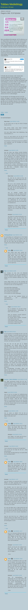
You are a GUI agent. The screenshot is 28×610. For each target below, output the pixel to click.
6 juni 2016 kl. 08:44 (12, 392)
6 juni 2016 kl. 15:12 (17, 423)
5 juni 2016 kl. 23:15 (17, 250)
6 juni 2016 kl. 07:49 (22, 379)
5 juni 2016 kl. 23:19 (17, 214)
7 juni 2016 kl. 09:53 (17, 461)
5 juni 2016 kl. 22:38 (18, 176)
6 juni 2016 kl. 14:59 (13, 411)
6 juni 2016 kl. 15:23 (17, 434)
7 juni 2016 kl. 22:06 (17, 575)
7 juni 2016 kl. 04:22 (13, 446)
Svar (7, 173)
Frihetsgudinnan (8, 234)
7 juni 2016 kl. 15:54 (17, 544)
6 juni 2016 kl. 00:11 (11, 331)
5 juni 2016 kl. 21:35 (13, 150)
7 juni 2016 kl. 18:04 (17, 558)
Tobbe (9, 250)
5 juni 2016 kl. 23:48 (11, 271)
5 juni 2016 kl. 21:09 (14, 121)
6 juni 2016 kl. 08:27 (16, 306)
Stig (5, 271)
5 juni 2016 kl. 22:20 (17, 234)
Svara (5, 145)
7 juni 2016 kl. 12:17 (17, 531)
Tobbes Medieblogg (11, 4)
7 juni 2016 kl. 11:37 (13, 479)
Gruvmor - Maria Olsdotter (10, 379)
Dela (2, 114)
